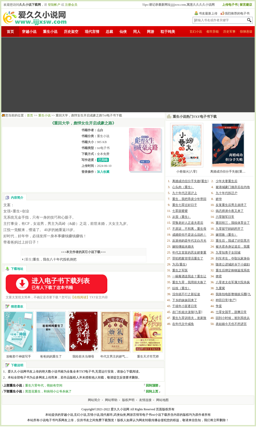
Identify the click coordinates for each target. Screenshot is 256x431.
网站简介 (94, 400)
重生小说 (50, 32)
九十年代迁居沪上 (184, 193)
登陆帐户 (54, 4)
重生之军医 (180, 270)
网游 (150, 32)
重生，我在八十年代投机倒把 (50, 259)
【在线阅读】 (80, 297)
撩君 (219, 276)
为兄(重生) (179, 264)
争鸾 (219, 306)
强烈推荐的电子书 (237, 13)
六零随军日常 (225, 217)
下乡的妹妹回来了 (184, 300)
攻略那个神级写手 (18, 356)
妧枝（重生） (181, 288)
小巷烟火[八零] (186, 171)
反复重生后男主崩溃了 (231, 205)
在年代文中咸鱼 (183, 324)
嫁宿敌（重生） (226, 234)
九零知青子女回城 (228, 252)
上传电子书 (230, 4)
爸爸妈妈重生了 (51, 356)
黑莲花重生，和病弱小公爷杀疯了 (48, 391)
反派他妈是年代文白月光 (189, 240)
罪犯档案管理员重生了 (187, 258)
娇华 (219, 199)
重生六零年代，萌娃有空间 (43, 385)
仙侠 (123, 32)
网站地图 (162, 400)
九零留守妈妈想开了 (230, 229)
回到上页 (152, 391)
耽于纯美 (168, 32)
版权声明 (128, 400)
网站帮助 (111, 400)
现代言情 (92, 32)
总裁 (109, 32)
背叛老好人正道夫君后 (187, 223)
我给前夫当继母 (83, 356)
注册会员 (71, 4)
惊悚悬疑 (246, 31)
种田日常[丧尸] (226, 300)
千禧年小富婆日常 (184, 306)
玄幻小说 (196, 31)
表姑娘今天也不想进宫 (231, 324)
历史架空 (71, 32)
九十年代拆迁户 (226, 193)
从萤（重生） (181, 217)
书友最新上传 (208, 13)
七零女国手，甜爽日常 (231, 312)
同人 (136, 32)
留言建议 (246, 4)
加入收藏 (103, 172)
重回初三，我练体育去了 (233, 223)
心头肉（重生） (183, 187)
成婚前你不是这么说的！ (189, 234)
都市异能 (212, 31)
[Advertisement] (124, 75)
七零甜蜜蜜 (180, 211)
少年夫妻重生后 (226, 181)
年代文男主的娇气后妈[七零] (120, 356)
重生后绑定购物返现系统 (233, 270)
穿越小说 (29, 32)
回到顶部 (152, 385)
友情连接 (145, 400)
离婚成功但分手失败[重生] (228, 171)
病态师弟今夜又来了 (230, 211)
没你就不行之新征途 (186, 294)
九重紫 (220, 288)
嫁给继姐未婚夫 (183, 246)
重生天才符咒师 (148, 356)
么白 (100, 130)
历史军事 (229, 31)
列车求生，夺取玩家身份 (233, 258)
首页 (10, 32)
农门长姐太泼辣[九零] (187, 312)
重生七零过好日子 (184, 205)
